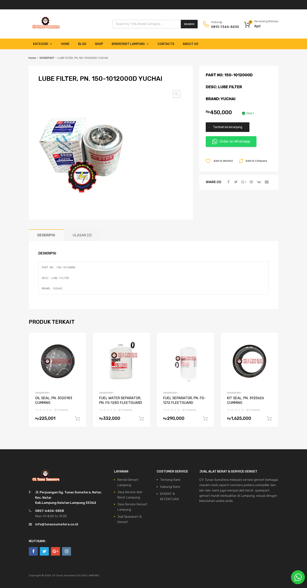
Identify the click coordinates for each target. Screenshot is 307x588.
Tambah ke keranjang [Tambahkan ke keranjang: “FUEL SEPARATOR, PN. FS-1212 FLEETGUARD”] (205, 419)
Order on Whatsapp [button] (231, 141)
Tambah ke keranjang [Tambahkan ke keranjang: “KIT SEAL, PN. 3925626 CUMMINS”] (269, 419)
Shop (99, 44)
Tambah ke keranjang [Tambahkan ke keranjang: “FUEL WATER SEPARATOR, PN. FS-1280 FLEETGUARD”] (141, 419)
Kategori (42, 44)
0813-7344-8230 (221, 27)
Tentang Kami (170, 480)
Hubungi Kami (170, 487)
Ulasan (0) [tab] (82, 235)
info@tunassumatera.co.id (56, 524)
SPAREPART (46, 57)
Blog (82, 44)
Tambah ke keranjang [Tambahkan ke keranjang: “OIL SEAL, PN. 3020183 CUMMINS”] (77, 419)
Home (65, 44)
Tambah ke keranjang (227, 127)
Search (189, 24)
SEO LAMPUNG (90, 575)
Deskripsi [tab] (46, 235)
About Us (190, 44)
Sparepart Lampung (130, 44)
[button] (176, 94)
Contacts (166, 44)
